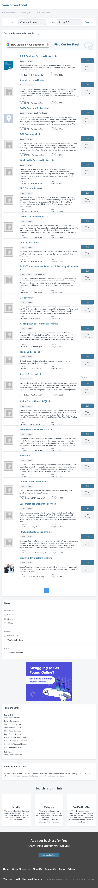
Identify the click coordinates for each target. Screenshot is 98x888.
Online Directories (21, 869)
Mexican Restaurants (12, 727)
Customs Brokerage (15, 652)
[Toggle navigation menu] (94, 4)
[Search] (88, 22)
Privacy (71, 869)
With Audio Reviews (15, 640)
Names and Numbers (32, 879)
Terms (62, 869)
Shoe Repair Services (12, 731)
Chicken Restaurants (12, 747)
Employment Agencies (13, 754)
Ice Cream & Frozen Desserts (16, 737)
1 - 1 (85, 379)
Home (6, 869)
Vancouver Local (8, 13)
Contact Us (50, 869)
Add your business (49, 855)
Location (52, 22)
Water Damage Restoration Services (18, 741)
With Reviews (12, 636)
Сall (87, 61)
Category (13, 22)
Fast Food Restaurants (13, 724)
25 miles (10, 615)
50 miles (10, 619)
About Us (37, 869)
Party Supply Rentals (12, 734)
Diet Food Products (12, 717)
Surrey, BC (26, 13)
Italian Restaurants (12, 721)
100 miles (10, 623)
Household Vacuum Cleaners (15, 744)
